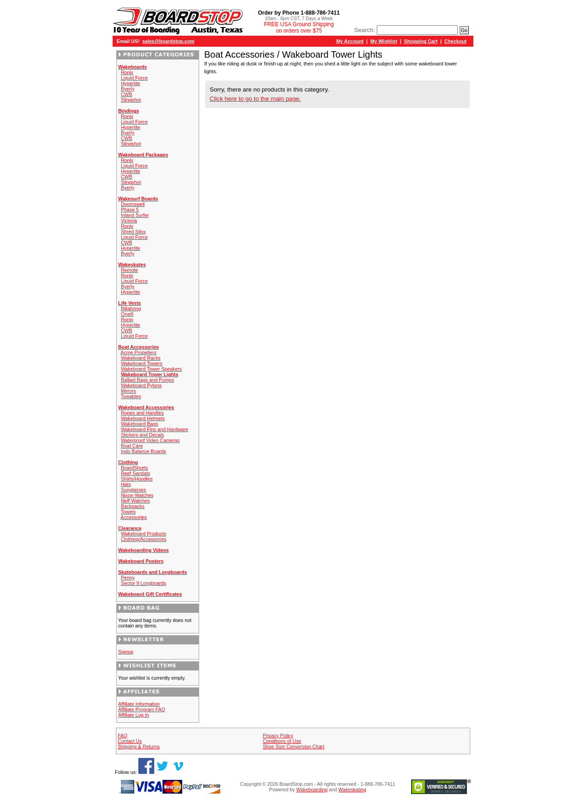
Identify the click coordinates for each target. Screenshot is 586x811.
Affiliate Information (139, 704)
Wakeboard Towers (142, 363)
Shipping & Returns (139, 746)
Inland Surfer (135, 215)
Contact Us (130, 741)
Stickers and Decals (142, 435)
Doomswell (133, 204)
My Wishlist (383, 41)
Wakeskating (352, 789)
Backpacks (133, 506)
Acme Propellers (138, 352)
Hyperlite (130, 83)
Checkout (456, 41)
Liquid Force (134, 78)
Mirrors (128, 391)
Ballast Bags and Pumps (147, 380)
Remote (129, 270)
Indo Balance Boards (143, 451)
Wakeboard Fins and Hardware (154, 429)
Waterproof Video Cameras (150, 440)
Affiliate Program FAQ (141, 709)
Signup (125, 651)
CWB (126, 94)
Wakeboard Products (143, 533)
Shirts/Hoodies (136, 478)
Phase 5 (130, 209)
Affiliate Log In (133, 715)
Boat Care (132, 446)
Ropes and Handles (142, 413)
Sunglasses (133, 489)
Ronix (127, 72)
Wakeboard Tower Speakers (151, 369)
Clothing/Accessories (144, 539)
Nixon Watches (137, 495)
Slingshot (131, 100)
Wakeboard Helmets (143, 418)
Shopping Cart (420, 41)
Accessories (133, 517)
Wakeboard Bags (139, 424)
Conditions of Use (282, 741)
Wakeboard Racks (141, 358)
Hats (126, 484)
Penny (128, 577)
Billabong (131, 308)
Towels (128, 511)
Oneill (127, 314)
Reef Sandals (135, 473)
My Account (350, 41)
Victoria (129, 220)
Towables (131, 396)
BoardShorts (134, 467)
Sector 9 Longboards (143, 583)
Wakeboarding (311, 789)
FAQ (122, 735)
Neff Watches (135, 500)
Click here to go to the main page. (255, 98)
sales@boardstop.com (168, 41)
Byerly (128, 89)
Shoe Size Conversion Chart (293, 746)
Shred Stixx (133, 231)
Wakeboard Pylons (141, 385)
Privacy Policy (278, 735)
